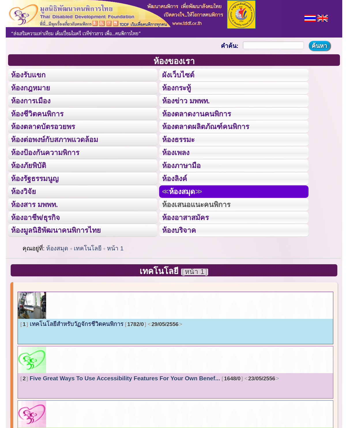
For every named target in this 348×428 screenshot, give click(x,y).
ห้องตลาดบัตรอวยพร (43, 126)
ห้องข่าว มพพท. (186, 100)
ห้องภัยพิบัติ (28, 164)
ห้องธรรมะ (178, 139)
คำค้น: (229, 45)
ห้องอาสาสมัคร (185, 215)
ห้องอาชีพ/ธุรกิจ (35, 215)
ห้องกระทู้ (176, 87)
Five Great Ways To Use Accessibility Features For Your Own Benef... (149, 376)
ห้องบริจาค (179, 228)
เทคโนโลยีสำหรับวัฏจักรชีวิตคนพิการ (101, 322)
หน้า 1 (115, 246)
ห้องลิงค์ (174, 177)
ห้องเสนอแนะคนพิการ (196, 203)
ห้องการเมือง (30, 100)
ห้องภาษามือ (181, 164)
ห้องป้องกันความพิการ (45, 151)
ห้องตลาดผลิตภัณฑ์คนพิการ (205, 126)
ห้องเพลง (175, 151)
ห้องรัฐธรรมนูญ (35, 177)
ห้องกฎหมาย (30, 87)
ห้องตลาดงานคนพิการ (196, 113)
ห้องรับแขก (28, 75)
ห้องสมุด (182, 190)
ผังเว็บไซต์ (178, 75)
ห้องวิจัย (23, 190)
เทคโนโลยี (87, 246)
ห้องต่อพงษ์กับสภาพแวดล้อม (54, 139)
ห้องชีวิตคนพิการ (37, 113)
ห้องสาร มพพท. (34, 203)
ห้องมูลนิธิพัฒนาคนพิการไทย (55, 228)
